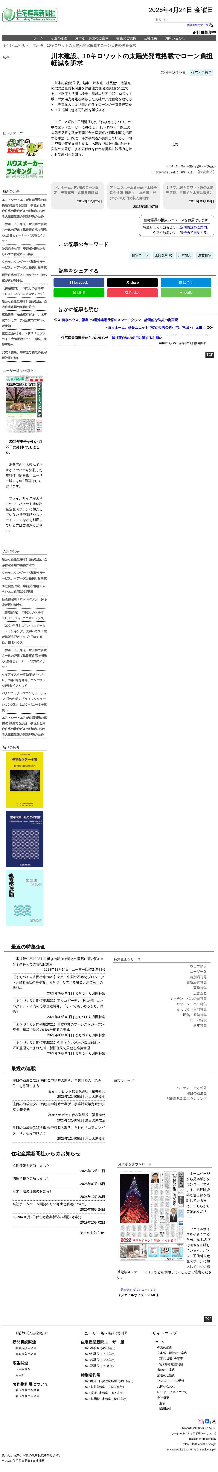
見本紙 (20, 1375)
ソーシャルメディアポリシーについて (194, 1433)
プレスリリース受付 (170, 1380)
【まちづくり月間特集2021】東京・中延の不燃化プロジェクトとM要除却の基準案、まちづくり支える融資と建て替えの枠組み (58, 982)
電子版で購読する (193, 232)
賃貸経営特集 (197, 982)
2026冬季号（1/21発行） (100, 1353)
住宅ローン (140, 255)
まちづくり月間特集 (90, 993)
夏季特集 (200, 988)
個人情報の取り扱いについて (199, 1427)
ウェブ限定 (198, 966)
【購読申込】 (206, 172)
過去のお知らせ (92, 1233)
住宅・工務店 (14, 45)
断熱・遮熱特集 (195, 1015)
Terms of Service (199, 1449)
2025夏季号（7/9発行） (99, 1365)
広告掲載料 (23, 1369)
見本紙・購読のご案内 (92, 38)
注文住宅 (204, 255)
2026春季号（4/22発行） (100, 1348)
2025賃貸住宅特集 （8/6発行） (104, 1392)
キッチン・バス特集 (191, 1004)
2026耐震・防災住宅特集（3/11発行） (109, 1381)
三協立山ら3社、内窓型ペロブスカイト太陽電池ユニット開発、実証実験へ (24, 339)
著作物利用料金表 (27, 1390)
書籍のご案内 (126, 38)
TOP (209, 355)
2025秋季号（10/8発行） (100, 1359)
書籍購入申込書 (26, 1353)
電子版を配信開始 (171, 1364)
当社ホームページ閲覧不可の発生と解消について (50, 1204)
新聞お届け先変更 (171, 1358)
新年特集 (200, 1025)
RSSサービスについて (172, 1392)
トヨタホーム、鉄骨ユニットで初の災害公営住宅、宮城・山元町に (155, 328)
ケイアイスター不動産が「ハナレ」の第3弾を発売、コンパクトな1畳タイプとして (23, 680)
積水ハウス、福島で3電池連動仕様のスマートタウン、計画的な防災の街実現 (120, 320)
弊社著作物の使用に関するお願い (137, 338)
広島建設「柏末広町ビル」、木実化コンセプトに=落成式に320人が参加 (24, 320)
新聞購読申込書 (26, 1348)
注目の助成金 (95, 1096)
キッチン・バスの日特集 (188, 998)
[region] (174, 110)
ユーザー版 (80, 969)
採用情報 (165, 1408)
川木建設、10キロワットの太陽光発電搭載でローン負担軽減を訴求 (82, 45)
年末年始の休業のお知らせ (33, 1191)
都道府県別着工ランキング (186, 1098)
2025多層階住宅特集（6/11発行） (106, 1398)
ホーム (38, 38)
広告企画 (200, 993)
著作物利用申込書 (27, 1396)
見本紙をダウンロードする (138, 1289)
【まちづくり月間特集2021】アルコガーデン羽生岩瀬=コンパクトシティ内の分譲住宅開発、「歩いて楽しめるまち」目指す (58, 1006)
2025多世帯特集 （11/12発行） (105, 1386)
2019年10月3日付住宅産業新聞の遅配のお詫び (48, 1217)
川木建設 (185, 255)
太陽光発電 (163, 255)
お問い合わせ (175, 38)
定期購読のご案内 (193, 227)
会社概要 (150, 38)
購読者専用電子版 (200, 24)
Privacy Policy (175, 1449)
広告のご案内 (166, 1375)
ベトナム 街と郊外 (191, 1088)
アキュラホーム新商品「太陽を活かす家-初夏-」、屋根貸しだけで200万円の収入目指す (133, 193)
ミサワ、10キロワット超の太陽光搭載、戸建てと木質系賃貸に (189, 190)
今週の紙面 (59, 38)
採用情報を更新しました (31, 1166)
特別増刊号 (97, 969)
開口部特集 (198, 1020)
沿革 (162, 1403)
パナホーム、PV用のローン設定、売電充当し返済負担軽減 (76, 190)
